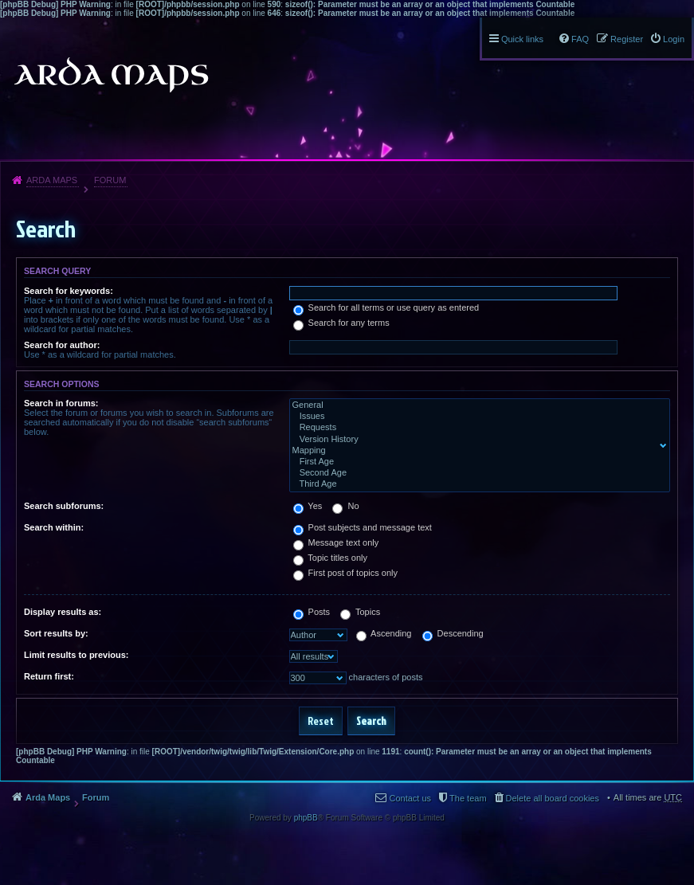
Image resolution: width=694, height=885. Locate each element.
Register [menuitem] (626, 39)
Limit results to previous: (76, 655)
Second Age (476, 473)
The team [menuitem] (467, 798)
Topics (360, 612)
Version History (476, 439)
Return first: (49, 676)
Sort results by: (56, 633)
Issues (476, 416)
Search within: (54, 527)
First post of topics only (345, 573)
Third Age (476, 484)
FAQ (580, 39)
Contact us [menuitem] (410, 798)
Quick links (522, 39)
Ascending (384, 633)
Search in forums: (61, 403)
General (476, 405)
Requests (476, 427)
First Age (476, 462)
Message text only (336, 542)
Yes (308, 506)
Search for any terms (341, 322)
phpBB (306, 817)
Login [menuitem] (673, 39)
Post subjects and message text (362, 527)
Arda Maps (51, 180)
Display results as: (62, 612)
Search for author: (62, 345)
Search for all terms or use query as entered (386, 307)
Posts (312, 612)
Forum (110, 180)
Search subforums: (64, 506)
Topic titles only (330, 557)
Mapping (476, 450)
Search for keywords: (68, 291)
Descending (453, 633)
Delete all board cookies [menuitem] (552, 798)
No (345, 506)
